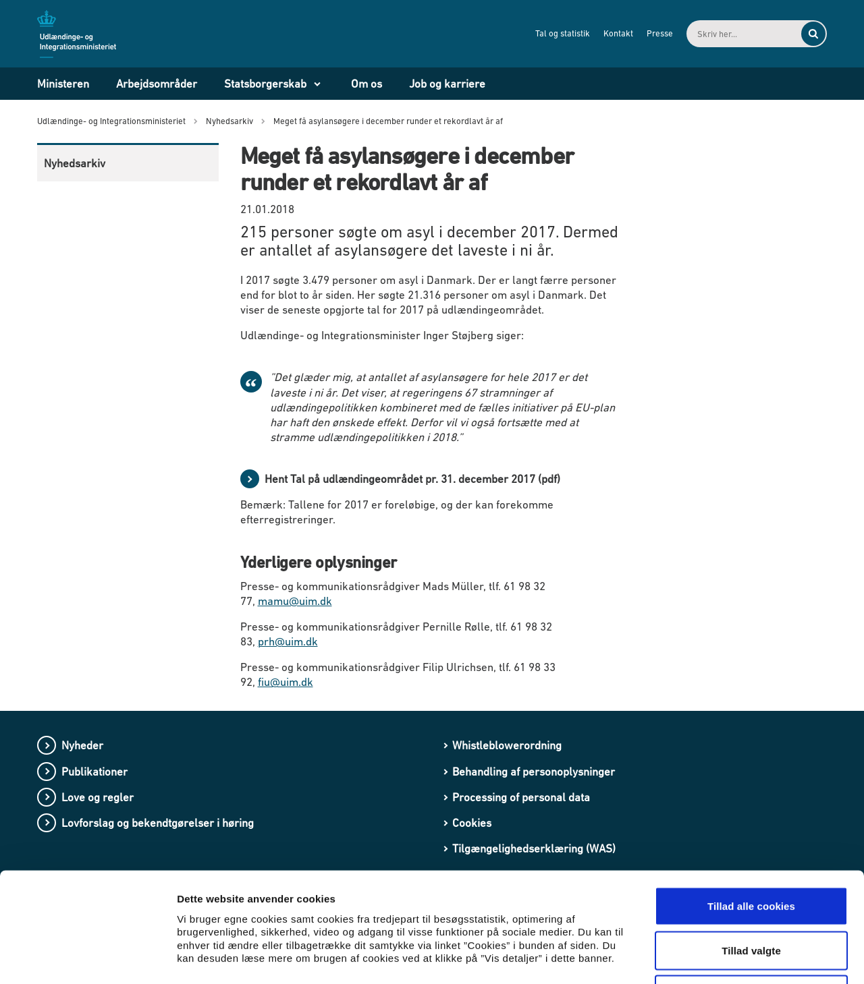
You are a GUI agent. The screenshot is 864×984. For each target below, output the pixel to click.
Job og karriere (447, 83)
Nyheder (82, 745)
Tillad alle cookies (751, 807)
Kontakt (618, 33)
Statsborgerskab (265, 83)
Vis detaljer (701, 957)
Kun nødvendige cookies (751, 895)
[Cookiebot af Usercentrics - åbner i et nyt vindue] (87, 958)
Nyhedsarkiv (74, 163)
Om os (366, 83)
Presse (660, 33)
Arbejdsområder (156, 83)
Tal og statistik (562, 33)
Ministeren (63, 83)
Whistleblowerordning (507, 745)
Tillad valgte (751, 851)
